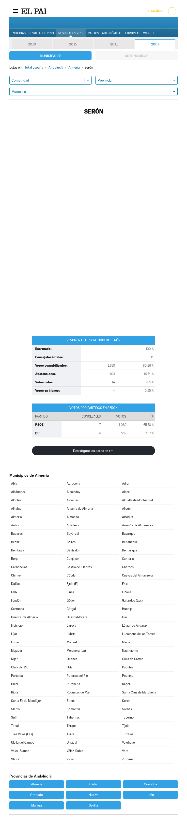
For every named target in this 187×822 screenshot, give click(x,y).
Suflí (14, 717)
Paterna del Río (77, 676)
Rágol (126, 684)
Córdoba (150, 784)
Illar (124, 617)
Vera (125, 751)
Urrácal (72, 742)
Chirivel (16, 575)
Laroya (71, 625)
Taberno (128, 717)
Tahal (15, 726)
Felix (14, 592)
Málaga (36, 805)
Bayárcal (73, 533)
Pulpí (14, 684)
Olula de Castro (132, 659)
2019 (32, 44)
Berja (14, 559)
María (126, 642)
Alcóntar (72, 500)
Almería (16, 517)
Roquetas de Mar (78, 692)
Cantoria (128, 559)
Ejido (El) (72, 584)
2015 (73, 44)
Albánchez (18, 492)
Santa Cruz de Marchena (139, 692)
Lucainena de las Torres (138, 634)
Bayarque (128, 533)
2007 (155, 44)
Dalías (15, 584)
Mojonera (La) (76, 650)
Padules (127, 667)
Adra (125, 483)
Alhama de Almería (80, 508)
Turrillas (127, 734)
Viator (15, 759)
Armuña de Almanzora (137, 525)
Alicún (126, 508)
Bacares (17, 533)
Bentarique (129, 550)
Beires (71, 542)
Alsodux (127, 517)
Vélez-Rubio (75, 751)
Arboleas (73, 525)
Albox (126, 492)
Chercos (128, 567)
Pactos (93, 33)
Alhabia (16, 508)
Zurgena (128, 759)
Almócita (73, 517)
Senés (71, 701)
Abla (14, 483)
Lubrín (71, 634)
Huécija (127, 609)
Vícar (70, 759)
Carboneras (19, 567)
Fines (70, 592)
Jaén (150, 795)
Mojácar (16, 650)
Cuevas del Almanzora (137, 575)
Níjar (14, 659)
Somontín (73, 709)
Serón (126, 701)
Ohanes (72, 659)
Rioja (14, 692)
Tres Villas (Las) (22, 734)
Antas (15, 525)
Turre (70, 734)
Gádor (71, 600)
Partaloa (17, 676)
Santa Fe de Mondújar (26, 701)
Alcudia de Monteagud (137, 500)
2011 (114, 44)
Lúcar (15, 642)
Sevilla (93, 805)
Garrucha (17, 609)
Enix (125, 584)
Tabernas (73, 717)
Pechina (127, 676)
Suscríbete (155, 11)
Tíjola (125, 726)
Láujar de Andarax (134, 625)
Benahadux (130, 542)
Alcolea (16, 500)
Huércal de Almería (24, 617)
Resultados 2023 (41, 33)
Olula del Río (19, 667)
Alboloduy (73, 492)
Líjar (14, 634)
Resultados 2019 (70, 33)
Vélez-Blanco (20, 751)
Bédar (15, 542)
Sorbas (127, 709)
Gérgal (71, 609)
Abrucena (73, 483)
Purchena (73, 684)
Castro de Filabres (79, 567)
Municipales (50, 56)
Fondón (16, 600)
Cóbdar (72, 575)
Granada (36, 795)
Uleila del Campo (22, 742)
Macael (72, 642)
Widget (148, 33)
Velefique (128, 742)
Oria (70, 667)
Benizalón (73, 550)
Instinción (17, 625)
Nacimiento (130, 650)
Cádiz (93, 784)
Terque (72, 726)
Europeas (132, 33)
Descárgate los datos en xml (93, 451)
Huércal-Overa (77, 617)
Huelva (93, 795)
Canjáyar (73, 559)
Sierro (15, 709)
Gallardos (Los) (132, 600)
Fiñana (126, 592)
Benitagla (17, 550)
